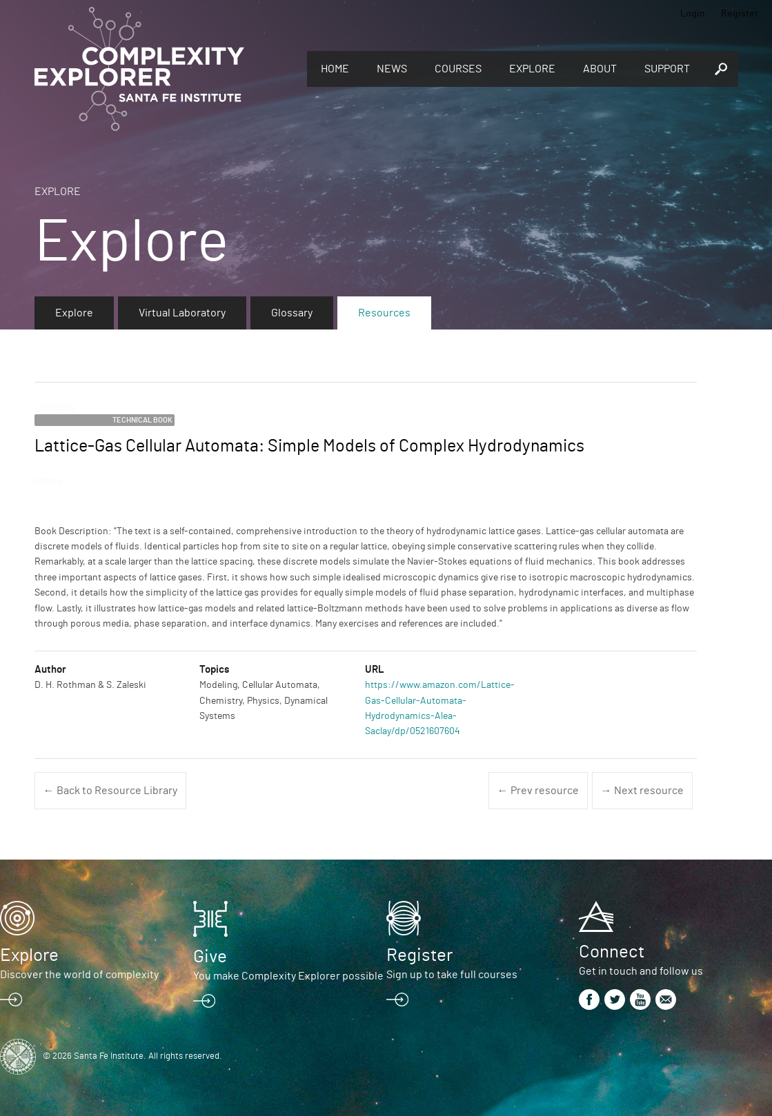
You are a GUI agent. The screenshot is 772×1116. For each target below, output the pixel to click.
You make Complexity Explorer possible (288, 976)
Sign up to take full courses (451, 974)
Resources (384, 312)
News (392, 68)
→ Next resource (642, 790)
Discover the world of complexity (79, 974)
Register (739, 14)
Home (335, 68)
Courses (458, 68)
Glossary (292, 312)
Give (210, 957)
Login (692, 14)
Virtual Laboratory (182, 312)
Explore (532, 68)
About (600, 68)
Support (667, 68)
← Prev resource (538, 790)
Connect (611, 952)
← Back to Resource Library (110, 790)
